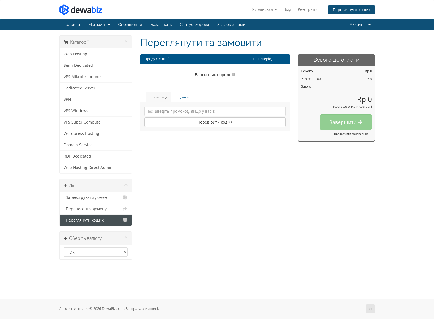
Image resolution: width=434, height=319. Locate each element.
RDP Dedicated (77, 156)
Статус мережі (194, 24)
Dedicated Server (79, 88)
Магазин (99, 24)
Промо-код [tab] (158, 97)
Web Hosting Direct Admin (88, 167)
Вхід (287, 9)
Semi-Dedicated (78, 65)
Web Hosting (75, 54)
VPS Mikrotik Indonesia (85, 76)
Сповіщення (130, 24)
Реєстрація (308, 9)
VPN (67, 99)
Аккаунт (360, 24)
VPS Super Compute (82, 122)
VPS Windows (76, 110)
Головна (71, 24)
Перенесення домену (96, 208)
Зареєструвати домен (96, 197)
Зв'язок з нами (231, 24)
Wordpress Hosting (81, 133)
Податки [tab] (182, 97)
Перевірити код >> (215, 122)
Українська (264, 9)
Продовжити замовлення (351, 134)
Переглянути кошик (351, 9)
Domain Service (78, 144)
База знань (161, 24)
